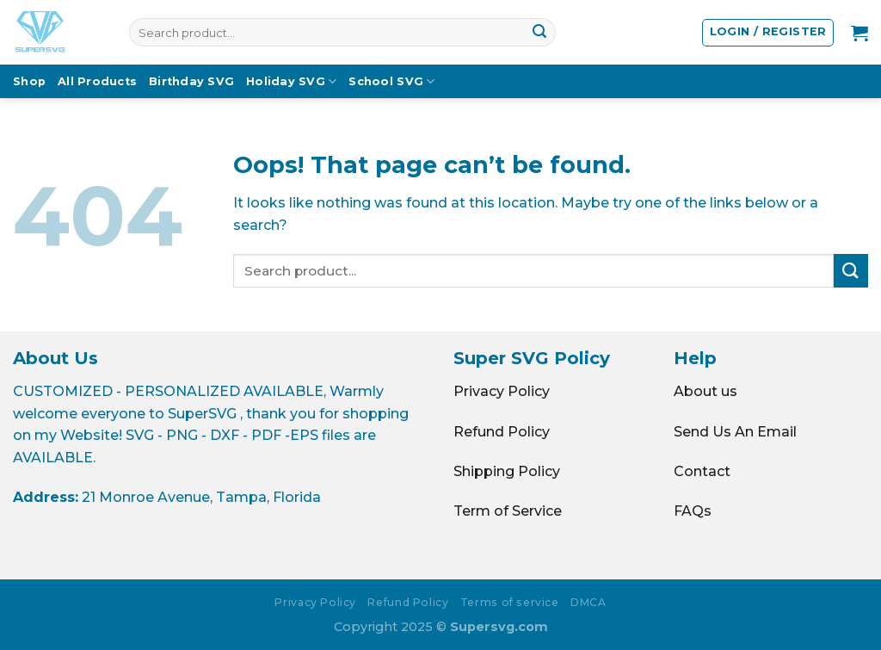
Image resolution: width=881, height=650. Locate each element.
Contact (702, 471)
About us (705, 391)
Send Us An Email (735, 432)
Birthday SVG (191, 81)
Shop (29, 81)
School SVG (391, 81)
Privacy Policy (501, 391)
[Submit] (539, 32)
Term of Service (507, 511)
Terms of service (509, 602)
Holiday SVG (291, 81)
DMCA (588, 602)
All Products (97, 81)
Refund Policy (501, 432)
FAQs (693, 511)
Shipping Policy (506, 471)
